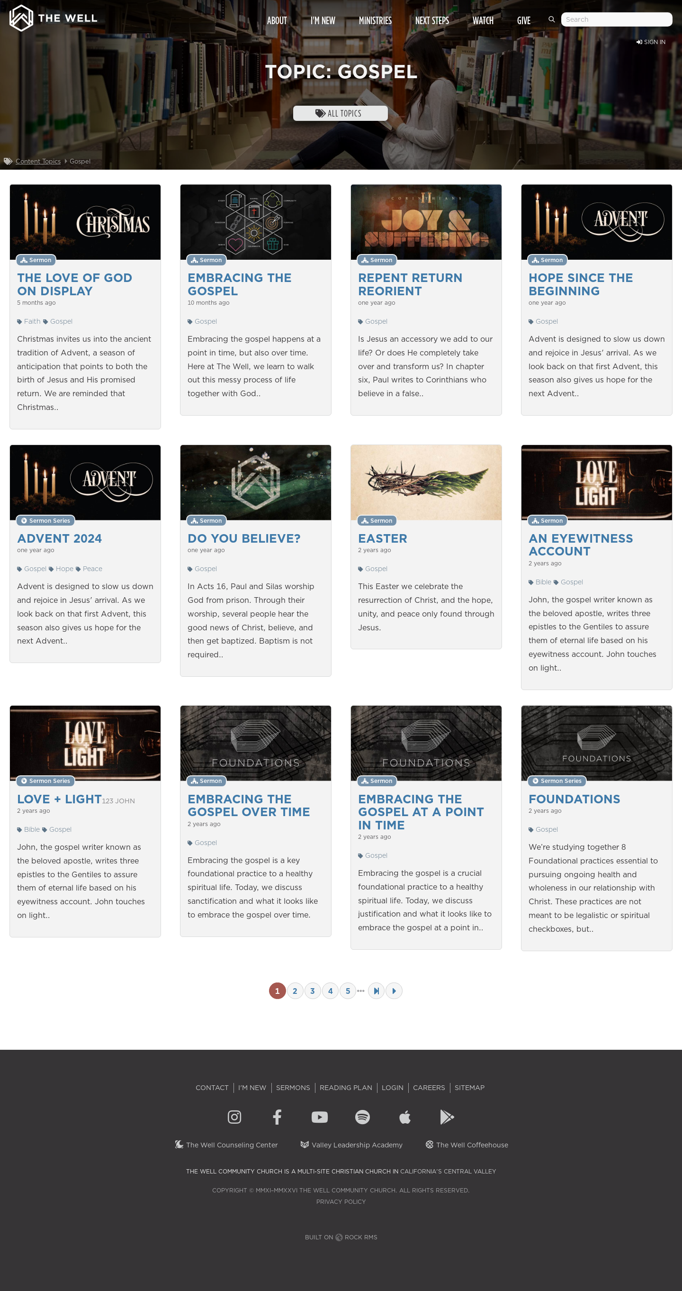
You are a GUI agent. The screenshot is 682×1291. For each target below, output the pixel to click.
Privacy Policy (341, 1202)
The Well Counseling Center (226, 1145)
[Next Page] (394, 990)
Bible (540, 582)
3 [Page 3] (312, 991)
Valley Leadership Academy (351, 1145)
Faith (29, 321)
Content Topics (38, 161)
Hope (61, 568)
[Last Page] (376, 990)
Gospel (57, 321)
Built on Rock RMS (341, 1237)
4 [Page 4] (330, 991)
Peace (89, 568)
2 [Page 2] (295, 991)
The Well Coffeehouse (466, 1145)
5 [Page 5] (348, 991)
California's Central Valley (448, 1171)
